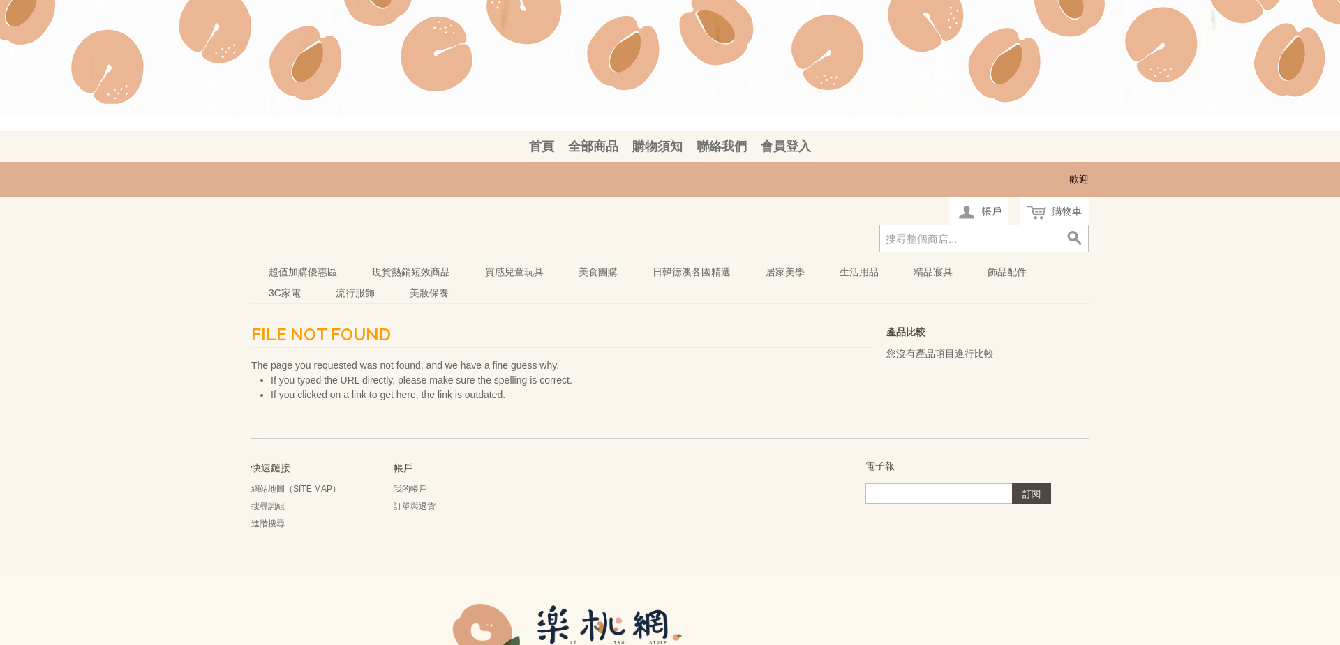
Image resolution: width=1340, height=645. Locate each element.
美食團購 (598, 272)
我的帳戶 (410, 489)
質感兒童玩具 (514, 272)
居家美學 (785, 272)
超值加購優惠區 (303, 272)
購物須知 (657, 146)
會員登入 (786, 146)
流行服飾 (355, 292)
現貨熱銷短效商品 (411, 272)
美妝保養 (429, 292)
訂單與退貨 (415, 506)
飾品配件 (1007, 272)
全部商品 (593, 146)
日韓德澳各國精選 (692, 272)
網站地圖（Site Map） (296, 489)
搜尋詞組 (268, 506)
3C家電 (285, 292)
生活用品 (859, 272)
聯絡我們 (722, 146)
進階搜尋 (268, 524)
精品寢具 (933, 272)
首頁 (541, 146)
